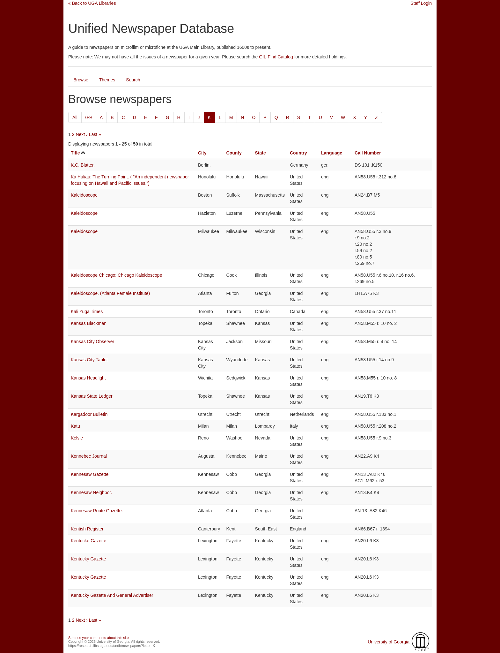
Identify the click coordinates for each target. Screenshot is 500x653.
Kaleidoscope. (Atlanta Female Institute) (110, 293)
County (234, 152)
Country (298, 152)
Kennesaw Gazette (89, 474)
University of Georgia (388, 641)
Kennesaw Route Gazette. (97, 510)
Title (75, 152)
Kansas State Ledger (92, 396)
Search (133, 79)
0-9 (88, 117)
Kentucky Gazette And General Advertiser (112, 595)
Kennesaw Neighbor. (91, 492)
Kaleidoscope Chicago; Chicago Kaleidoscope (116, 275)
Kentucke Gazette (88, 540)
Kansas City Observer (92, 341)
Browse (80, 79)
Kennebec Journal (89, 456)
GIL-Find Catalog (276, 56)
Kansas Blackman (89, 323)
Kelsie (77, 437)
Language (331, 152)
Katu (75, 426)
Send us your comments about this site (98, 638)
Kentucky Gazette (88, 558)
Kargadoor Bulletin (89, 414)
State (260, 152)
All (74, 117)
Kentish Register (87, 528)
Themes (107, 79)
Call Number (368, 152)
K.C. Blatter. (83, 165)
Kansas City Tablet (89, 359)
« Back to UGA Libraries (92, 3)
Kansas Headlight (88, 377)
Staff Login (421, 3)
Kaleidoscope (84, 195)
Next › (81, 134)
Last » (95, 134)
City (202, 152)
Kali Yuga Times (87, 311)
